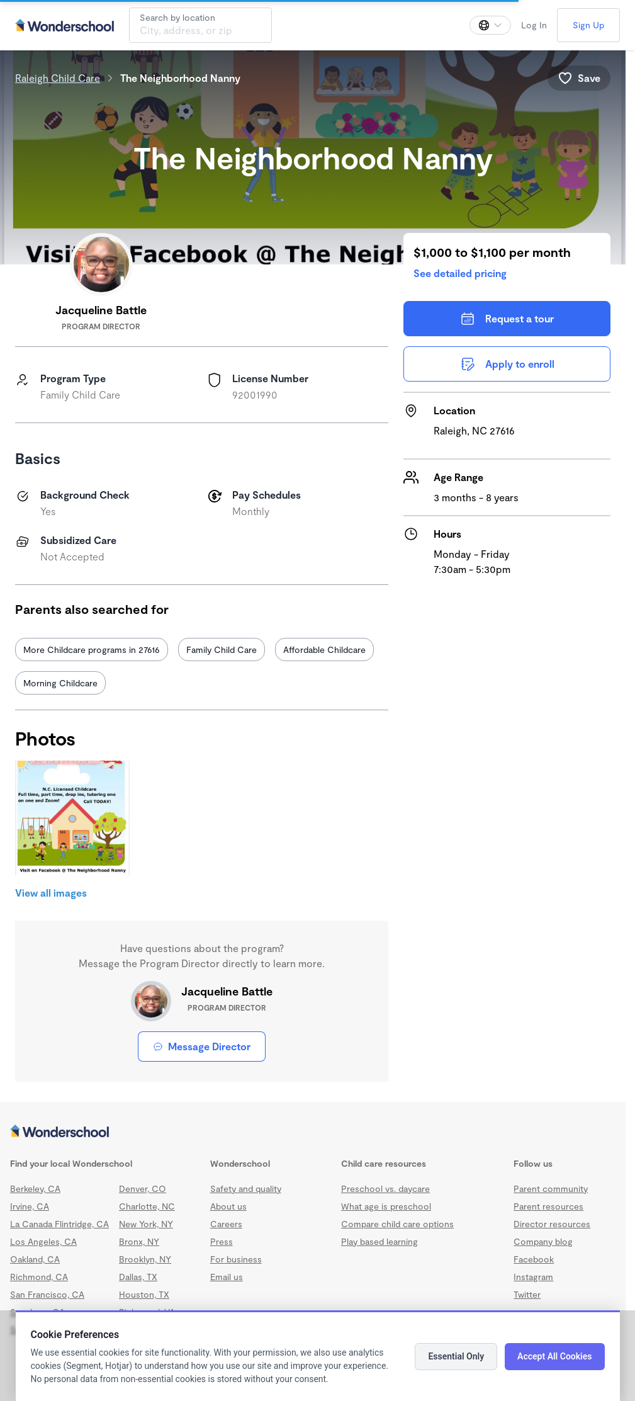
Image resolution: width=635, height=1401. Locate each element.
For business (236, 1259)
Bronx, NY (139, 1241)
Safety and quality (245, 1188)
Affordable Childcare (324, 649)
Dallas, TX (138, 1276)
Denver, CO (142, 1188)
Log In (534, 25)
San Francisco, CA (47, 1294)
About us (228, 1206)
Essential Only (456, 1356)
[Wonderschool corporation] (312, 1132)
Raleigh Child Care (57, 78)
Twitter (527, 1294)
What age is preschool (386, 1206)
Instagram (533, 1276)
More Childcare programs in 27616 (91, 649)
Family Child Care (221, 649)
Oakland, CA (35, 1259)
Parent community (551, 1188)
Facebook (534, 1259)
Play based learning (379, 1241)
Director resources (552, 1223)
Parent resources (548, 1206)
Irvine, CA (29, 1206)
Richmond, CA (39, 1276)
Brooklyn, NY (145, 1259)
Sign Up (588, 25)
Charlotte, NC (147, 1206)
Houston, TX (144, 1294)
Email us (226, 1276)
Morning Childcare (60, 683)
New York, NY (146, 1223)
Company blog (543, 1241)
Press (221, 1241)
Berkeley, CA (35, 1188)
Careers (226, 1223)
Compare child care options (397, 1223)
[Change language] (490, 25)
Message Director (201, 1046)
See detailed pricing (460, 273)
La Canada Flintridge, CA (59, 1223)
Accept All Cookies (554, 1356)
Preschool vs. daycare (385, 1188)
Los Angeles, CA (43, 1241)
